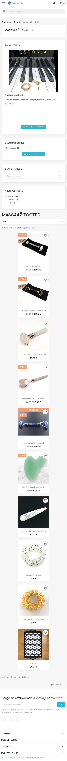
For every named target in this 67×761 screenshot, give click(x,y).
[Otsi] (33, 11)
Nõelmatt (33, 663)
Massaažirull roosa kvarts (33, 399)
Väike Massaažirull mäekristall (33, 354)
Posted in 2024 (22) (13, 196)
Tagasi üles (55, 684)
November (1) (14, 199)
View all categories (33, 154)
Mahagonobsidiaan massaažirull (33, 310)
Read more (9, 104)
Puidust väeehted (14, 95)
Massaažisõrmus (33, 575)
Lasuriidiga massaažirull (33, 443)
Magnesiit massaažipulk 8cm (33, 531)
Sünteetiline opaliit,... (33, 266)
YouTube (11, 719)
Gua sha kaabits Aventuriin (33, 487)
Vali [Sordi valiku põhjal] (33, 221)
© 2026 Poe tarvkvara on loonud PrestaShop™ (23, 757)
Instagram (18, 719)
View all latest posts (33, 127)
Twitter (4, 719)
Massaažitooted (18, 30)
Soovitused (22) (13, 148)
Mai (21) (12, 203)
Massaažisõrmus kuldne (33, 619)
